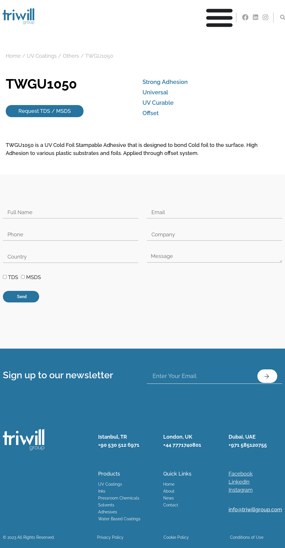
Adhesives (107, 512)
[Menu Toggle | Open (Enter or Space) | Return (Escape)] (219, 17)
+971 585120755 (248, 445)
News (168, 498)
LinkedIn (239, 482)
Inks (101, 491)
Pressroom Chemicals (118, 498)
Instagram (241, 490)
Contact (170, 505)
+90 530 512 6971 (118, 445)
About (168, 491)
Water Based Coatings (119, 519)
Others (71, 56)
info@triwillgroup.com (255, 510)
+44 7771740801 (182, 445)
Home (13, 56)
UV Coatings (42, 56)
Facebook (241, 474)
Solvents (106, 505)
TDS (13, 277)
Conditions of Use (246, 537)
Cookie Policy (176, 537)
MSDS (33, 277)
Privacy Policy (110, 537)
